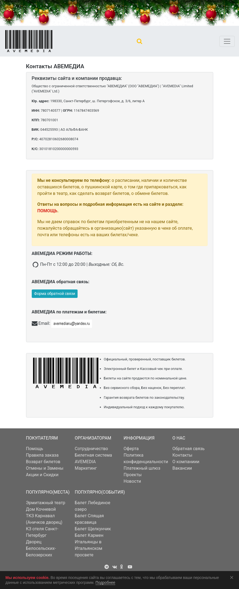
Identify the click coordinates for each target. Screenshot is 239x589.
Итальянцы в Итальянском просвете (88, 548)
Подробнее (105, 582)
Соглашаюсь (233, 577)
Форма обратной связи (54, 293)
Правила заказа (42, 455)
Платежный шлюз (142, 468)
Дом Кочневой (41, 509)
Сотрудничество (91, 448)
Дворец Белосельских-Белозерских (41, 548)
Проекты (133, 474)
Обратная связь (189, 448)
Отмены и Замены (44, 468)
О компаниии (186, 461)
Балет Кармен (89, 535)
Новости (132, 481)
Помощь (34, 448)
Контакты (182, 455)
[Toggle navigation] (227, 41)
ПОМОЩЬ (47, 210)
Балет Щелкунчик (93, 528)
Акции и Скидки (42, 474)
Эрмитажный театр (45, 502)
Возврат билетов (43, 461)
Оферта (131, 448)
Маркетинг (86, 468)
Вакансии (182, 468)
